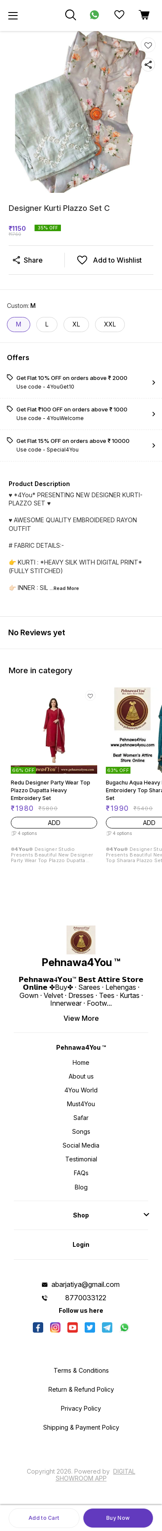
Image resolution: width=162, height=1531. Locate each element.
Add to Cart (44, 1518)
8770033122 (85, 1298)
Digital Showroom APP (96, 1475)
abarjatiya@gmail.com (85, 1284)
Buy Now (118, 1518)
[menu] (13, 15)
